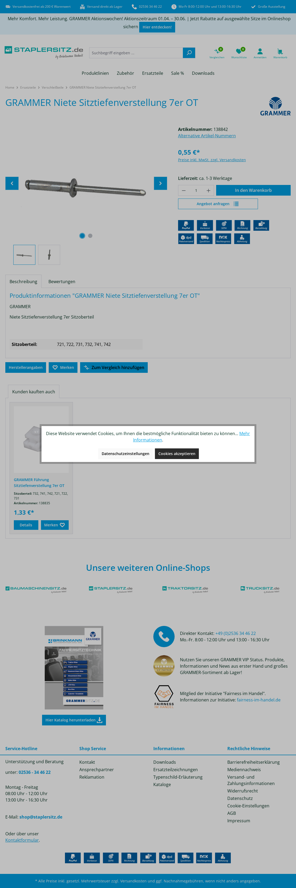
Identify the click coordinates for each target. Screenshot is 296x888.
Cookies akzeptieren (176, 453)
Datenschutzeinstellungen (125, 453)
